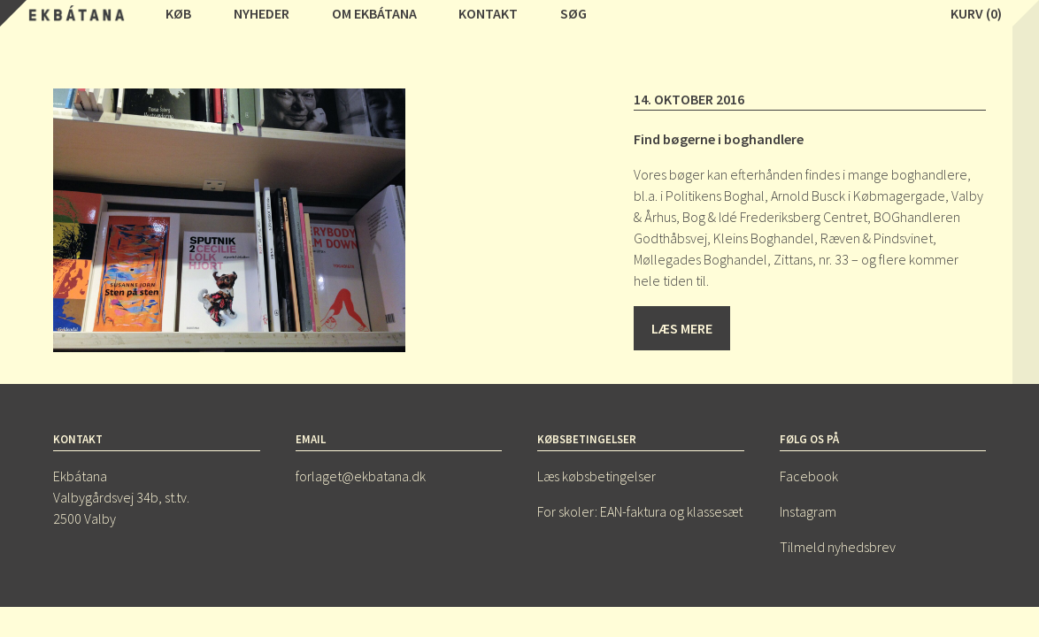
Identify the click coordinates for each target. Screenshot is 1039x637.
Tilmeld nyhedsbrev (838, 547)
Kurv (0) (976, 13)
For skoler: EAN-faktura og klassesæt (640, 511)
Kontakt (488, 13)
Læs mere (681, 328)
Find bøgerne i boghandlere (719, 139)
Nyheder (261, 13)
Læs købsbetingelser (596, 476)
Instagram (808, 511)
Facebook (809, 476)
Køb (178, 13)
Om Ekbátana (374, 13)
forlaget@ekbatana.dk (361, 476)
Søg (573, 13)
